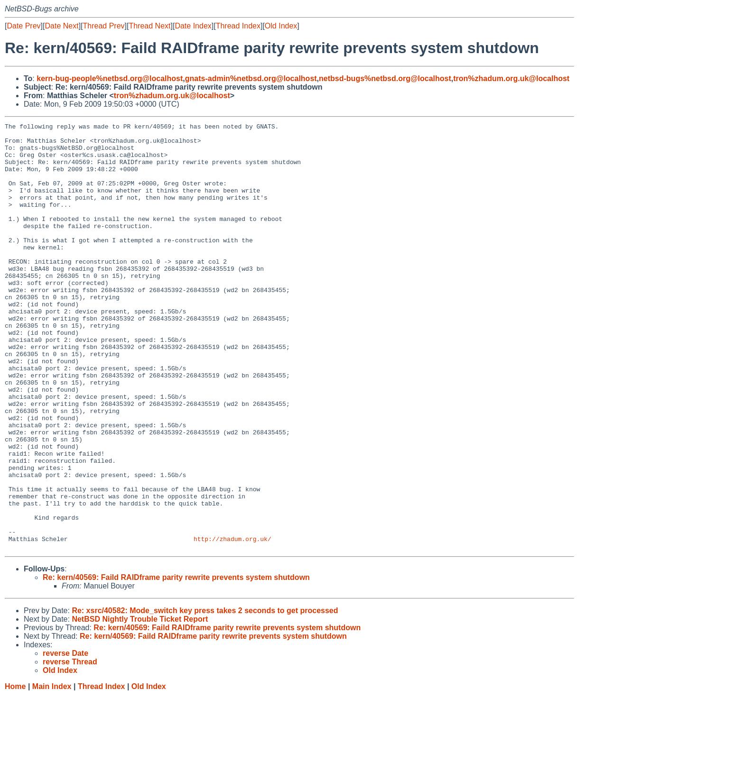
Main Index (52, 772)
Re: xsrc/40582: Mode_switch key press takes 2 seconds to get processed (205, 696)
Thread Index (238, 26)
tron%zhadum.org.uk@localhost (511, 78)
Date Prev (23, 26)
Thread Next (149, 26)
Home (15, 772)
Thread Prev (104, 26)
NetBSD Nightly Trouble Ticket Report (140, 704)
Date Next (61, 26)
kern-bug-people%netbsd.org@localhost (110, 78)
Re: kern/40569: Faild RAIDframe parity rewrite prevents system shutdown (176, 663)
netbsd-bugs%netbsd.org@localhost (385, 78)
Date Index (193, 26)
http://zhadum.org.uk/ (232, 622)
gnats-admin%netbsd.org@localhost (251, 78)
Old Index (281, 26)
